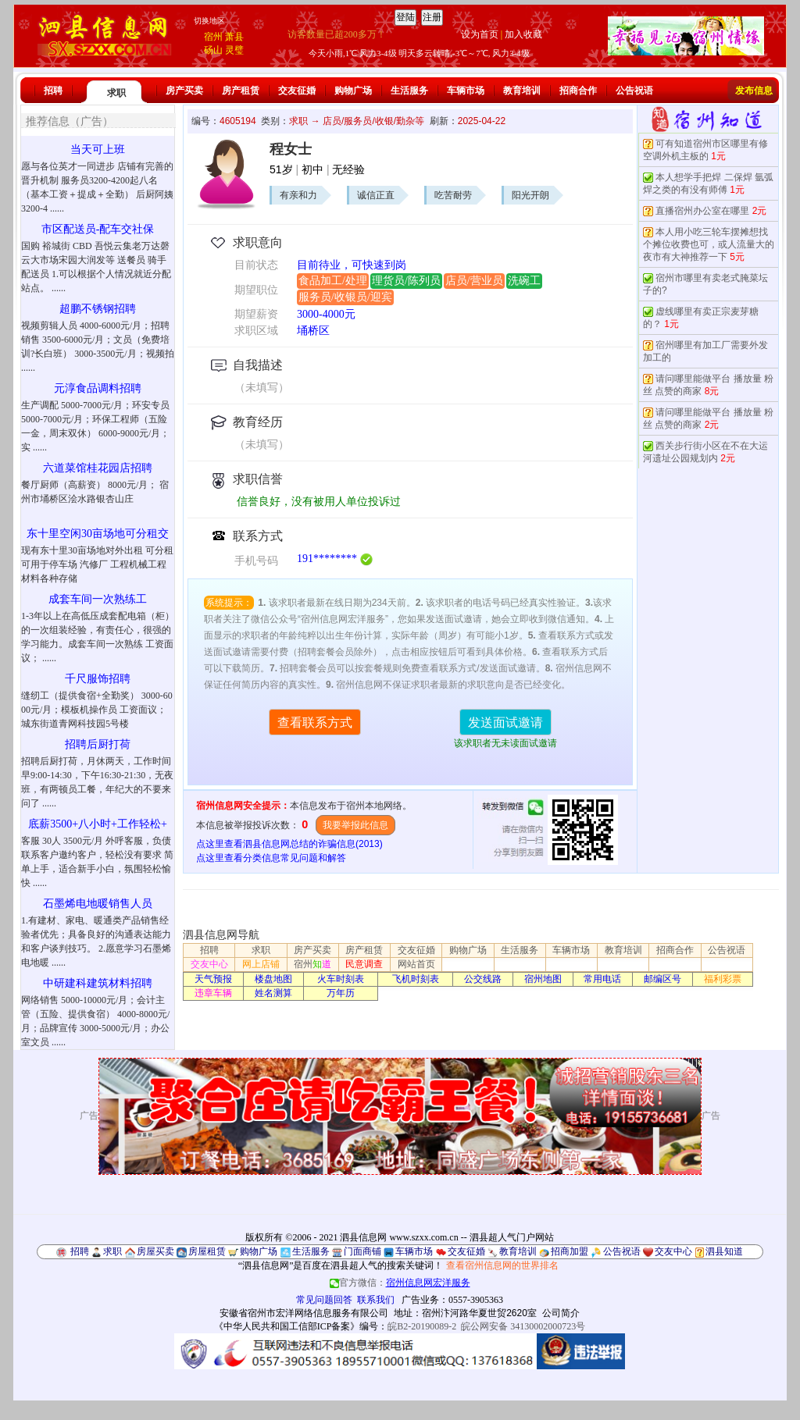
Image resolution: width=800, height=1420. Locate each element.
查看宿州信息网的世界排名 (502, 1265)
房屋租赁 (207, 1251)
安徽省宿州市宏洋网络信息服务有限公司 (304, 1313)
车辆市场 (465, 90)
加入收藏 (523, 34)
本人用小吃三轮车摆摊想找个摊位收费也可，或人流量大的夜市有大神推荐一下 (708, 244)
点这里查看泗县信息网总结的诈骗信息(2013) (289, 843)
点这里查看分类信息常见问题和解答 (271, 857)
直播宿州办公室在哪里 (702, 210)
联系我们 (376, 1299)
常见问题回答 (324, 1299)
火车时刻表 (340, 978)
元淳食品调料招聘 (97, 388)
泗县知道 (724, 1251)
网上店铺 (261, 964)
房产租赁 (240, 90)
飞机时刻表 (415, 978)
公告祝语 (634, 90)
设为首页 (479, 34)
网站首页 (416, 964)
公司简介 (561, 1313)
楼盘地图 (273, 978)
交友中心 (209, 964)
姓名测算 (273, 993)
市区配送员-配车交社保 (98, 229)
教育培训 (522, 90)
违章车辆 (213, 993)
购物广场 (353, 90)
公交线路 (483, 978)
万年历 (341, 993)
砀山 (213, 49)
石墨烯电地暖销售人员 (97, 903)
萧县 (234, 36)
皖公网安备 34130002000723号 (523, 1326)
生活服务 (409, 90)
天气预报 (213, 978)
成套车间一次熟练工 (97, 599)
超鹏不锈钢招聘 (97, 309)
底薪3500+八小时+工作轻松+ (97, 824)
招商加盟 (569, 1251)
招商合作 (578, 90)
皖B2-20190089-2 (422, 1326)
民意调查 (364, 964)
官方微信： (400, 1282)
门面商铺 (362, 1251)
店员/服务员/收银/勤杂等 (373, 121)
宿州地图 (543, 978)
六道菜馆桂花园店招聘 (97, 468)
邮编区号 (662, 978)
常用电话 (602, 978)
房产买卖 (184, 90)
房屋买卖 (155, 1251)
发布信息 (754, 90)
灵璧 (234, 49)
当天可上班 (97, 149)
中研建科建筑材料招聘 (97, 983)
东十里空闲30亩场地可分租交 (98, 533)
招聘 (53, 90)
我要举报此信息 (355, 825)
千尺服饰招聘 (97, 679)
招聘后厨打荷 (97, 744)
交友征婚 (297, 90)
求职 (116, 92)
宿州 (213, 36)
